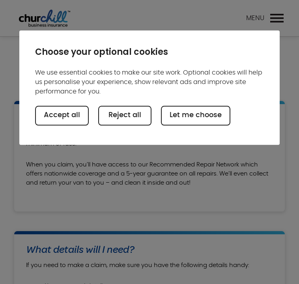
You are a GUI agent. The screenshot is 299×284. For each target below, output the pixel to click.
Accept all (62, 115)
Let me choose (196, 115)
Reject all (124, 115)
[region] (149, 88)
